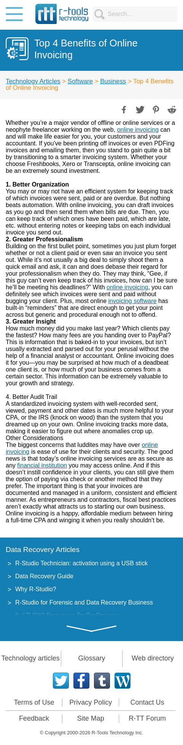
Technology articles (31, 658)
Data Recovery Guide (44, 576)
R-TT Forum (147, 718)
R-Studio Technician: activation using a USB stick (81, 563)
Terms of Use (34, 702)
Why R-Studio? (35, 589)
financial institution (42, 465)
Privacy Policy (90, 702)
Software (80, 81)
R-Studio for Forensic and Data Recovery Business (84, 602)
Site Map (90, 718)
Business (113, 81)
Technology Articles (33, 81)
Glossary (91, 658)
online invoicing (138, 129)
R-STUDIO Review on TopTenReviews (67, 615)
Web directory (153, 658)
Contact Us (147, 702)
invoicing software (132, 301)
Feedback (34, 718)
